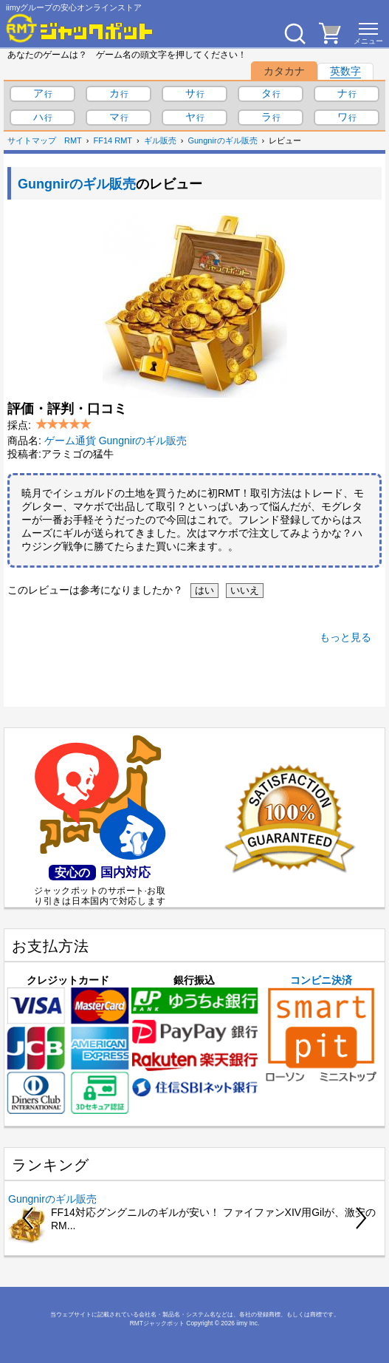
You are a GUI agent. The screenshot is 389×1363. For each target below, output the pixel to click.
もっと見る (345, 637)
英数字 (345, 71)
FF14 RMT (113, 140)
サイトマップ (31, 140)
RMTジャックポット (157, 1323)
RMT (73, 140)
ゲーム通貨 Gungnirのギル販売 (115, 440)
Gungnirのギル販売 (222, 140)
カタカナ (284, 71)
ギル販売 (160, 140)
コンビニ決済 (321, 1028)
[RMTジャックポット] (80, 28)
